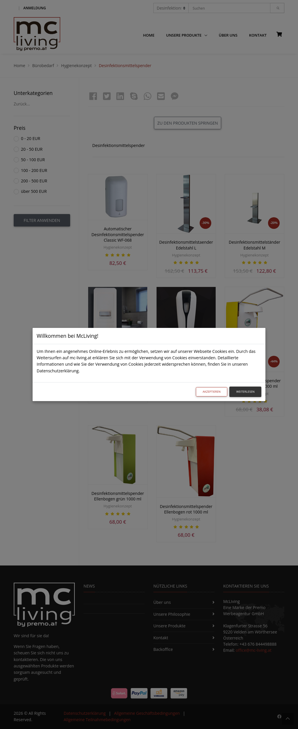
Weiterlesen (245, 392)
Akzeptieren (212, 392)
